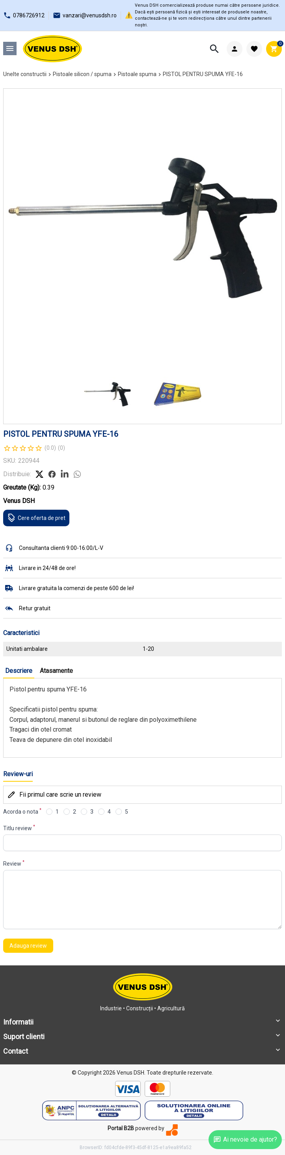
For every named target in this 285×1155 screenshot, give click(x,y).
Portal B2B (121, 1128)
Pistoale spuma (137, 74)
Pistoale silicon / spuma (82, 74)
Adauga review (28, 946)
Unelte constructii (25, 74)
